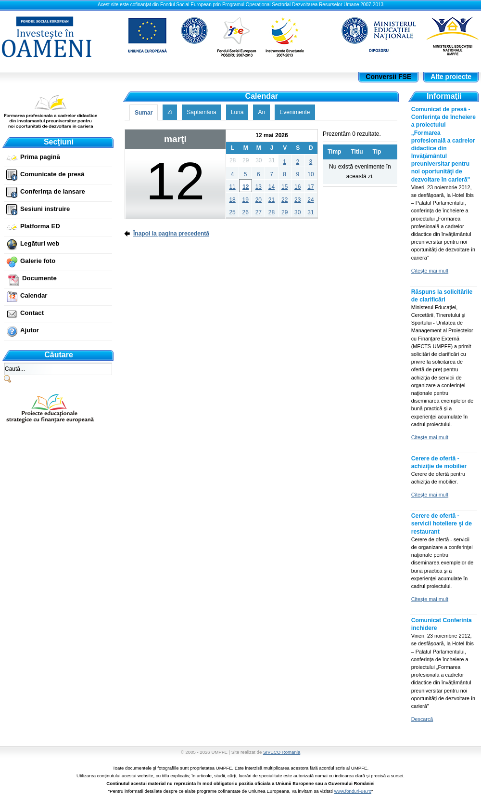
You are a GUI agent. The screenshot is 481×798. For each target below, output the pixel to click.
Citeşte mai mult (429, 271)
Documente (39, 278)
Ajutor (29, 330)
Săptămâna (201, 112)
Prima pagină (40, 156)
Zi (169, 112)
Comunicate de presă (52, 174)
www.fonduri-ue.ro (352, 791)
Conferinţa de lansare (52, 191)
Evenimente (294, 112)
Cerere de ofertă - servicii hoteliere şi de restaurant (441, 523)
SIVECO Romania (281, 752)
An (261, 112)
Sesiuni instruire (45, 208)
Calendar (33, 295)
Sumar (143, 112)
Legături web (39, 243)
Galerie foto (37, 260)
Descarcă (422, 719)
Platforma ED (40, 226)
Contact (32, 312)
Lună (237, 112)
